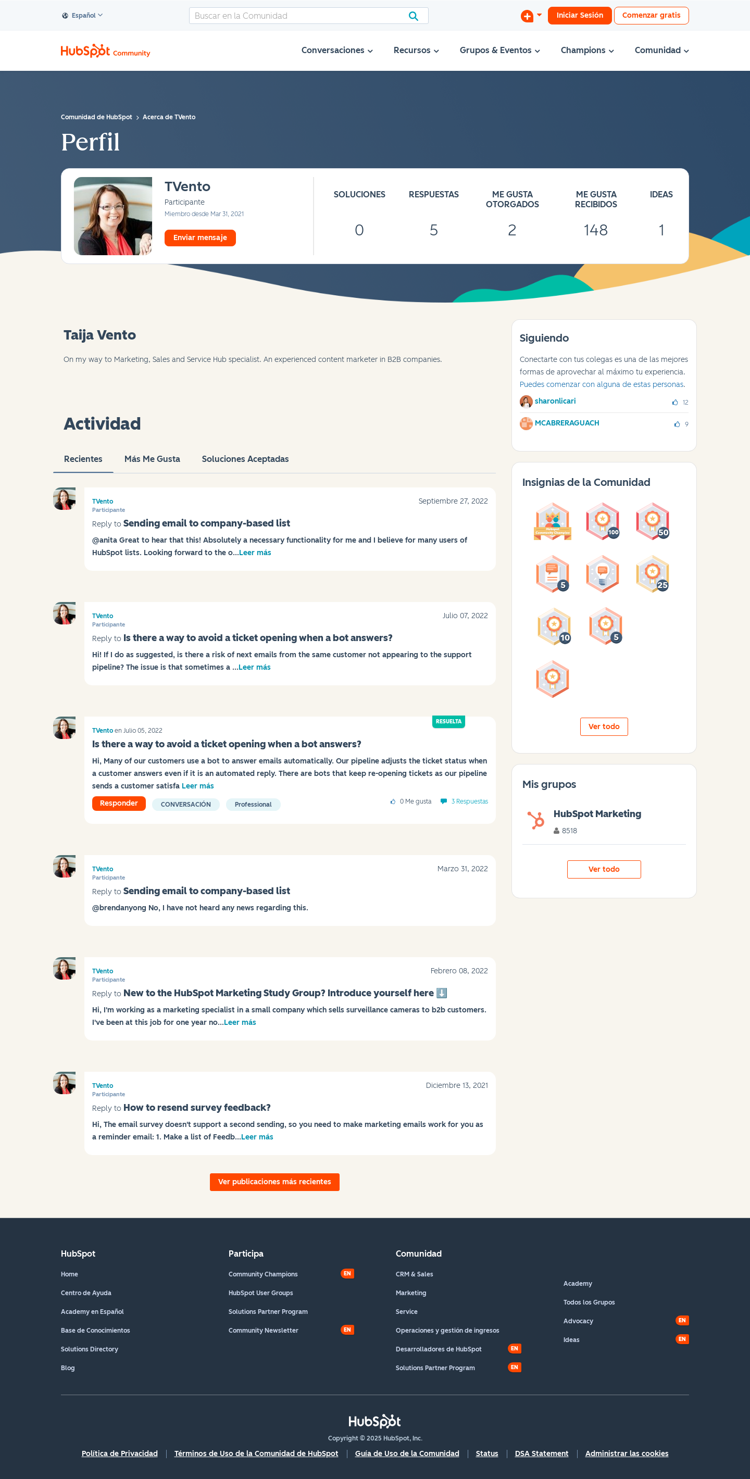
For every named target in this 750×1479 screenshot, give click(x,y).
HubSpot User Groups (261, 1293)
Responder (119, 803)
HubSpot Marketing (597, 814)
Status (487, 1453)
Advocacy (578, 1321)
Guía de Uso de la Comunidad (407, 1453)
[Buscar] (309, 15)
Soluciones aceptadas (245, 463)
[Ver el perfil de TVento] (187, 187)
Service (407, 1311)
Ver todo (604, 726)
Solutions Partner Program (268, 1311)
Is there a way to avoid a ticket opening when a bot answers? (258, 638)
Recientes (83, 463)
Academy (578, 1283)
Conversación (186, 804)
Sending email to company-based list (206, 523)
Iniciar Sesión (580, 15)
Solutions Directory (89, 1349)
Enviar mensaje (200, 237)
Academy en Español (92, 1311)
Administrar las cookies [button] (627, 1453)
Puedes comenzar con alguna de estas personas (601, 384)
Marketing (411, 1293)
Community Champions (263, 1274)
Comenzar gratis (651, 15)
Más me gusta (152, 463)
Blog (68, 1368)
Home (69, 1274)
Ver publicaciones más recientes (274, 1181)
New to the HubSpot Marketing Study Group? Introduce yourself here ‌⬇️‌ (285, 993)
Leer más (255, 552)
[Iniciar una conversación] (531, 15)
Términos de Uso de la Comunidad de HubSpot (256, 1453)
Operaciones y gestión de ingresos (447, 1330)
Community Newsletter (263, 1330)
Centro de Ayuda (86, 1293)
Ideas (572, 1340)
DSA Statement (542, 1453)
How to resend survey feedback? (197, 1107)
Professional (253, 804)
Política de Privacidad (120, 1453)
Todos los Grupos (589, 1302)
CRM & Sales (414, 1274)
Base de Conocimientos (95, 1330)
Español (79, 16)
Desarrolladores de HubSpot (439, 1349)
